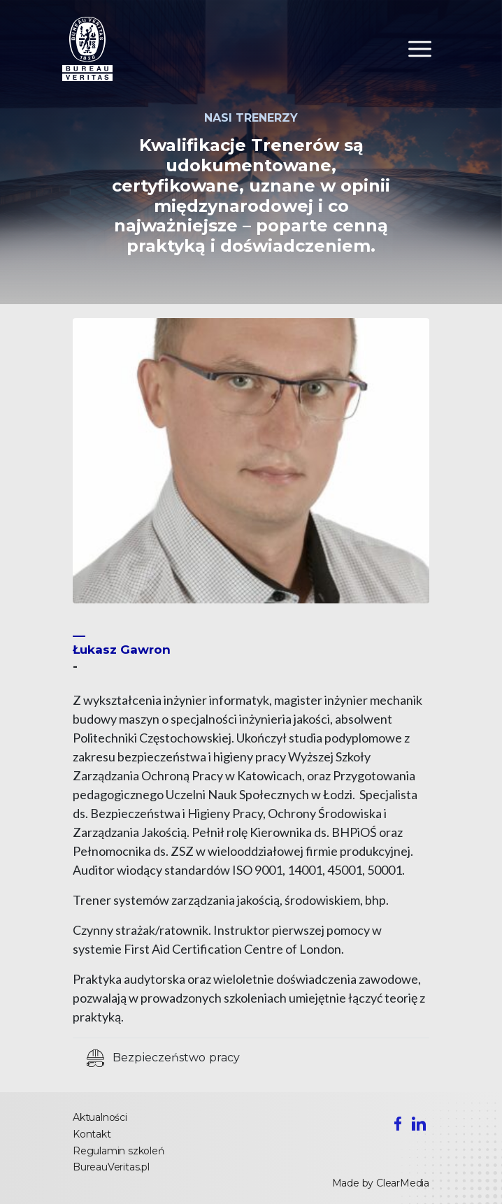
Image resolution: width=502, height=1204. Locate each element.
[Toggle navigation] (420, 49)
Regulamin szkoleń (118, 1151)
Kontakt (92, 1134)
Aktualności (100, 1117)
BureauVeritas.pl (111, 1167)
